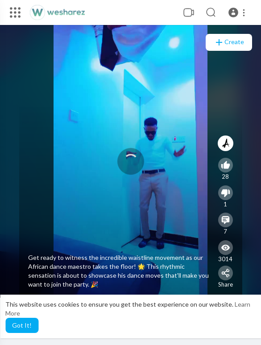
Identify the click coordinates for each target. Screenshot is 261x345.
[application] (130, 161)
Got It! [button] (22, 325)
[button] (238, 12)
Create (229, 42)
